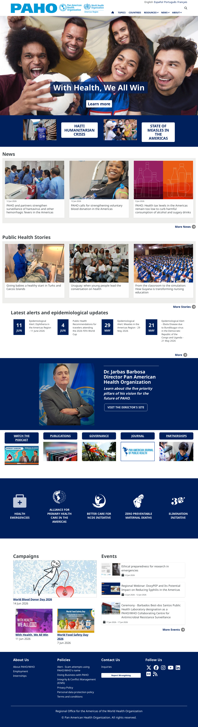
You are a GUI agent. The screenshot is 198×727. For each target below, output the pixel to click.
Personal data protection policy (75, 691)
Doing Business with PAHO (73, 674)
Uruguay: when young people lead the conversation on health (96, 287)
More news (183, 227)
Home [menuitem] (112, 13)
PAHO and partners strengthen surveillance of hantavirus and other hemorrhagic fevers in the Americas (30, 209)
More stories (182, 307)
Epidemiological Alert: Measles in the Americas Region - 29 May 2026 (128, 325)
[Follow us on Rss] (155, 674)
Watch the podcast (22, 437)
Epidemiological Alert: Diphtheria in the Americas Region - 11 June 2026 (40, 325)
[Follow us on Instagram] (163, 668)
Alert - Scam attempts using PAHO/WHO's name (73, 667)
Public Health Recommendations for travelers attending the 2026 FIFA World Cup (84, 327)
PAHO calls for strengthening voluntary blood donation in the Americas (96, 207)
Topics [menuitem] (122, 12)
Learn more (99, 104)
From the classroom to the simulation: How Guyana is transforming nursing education (160, 289)
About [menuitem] (176, 12)
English (148, 2)
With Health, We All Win (31, 634)
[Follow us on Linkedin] (178, 668)
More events (171, 629)
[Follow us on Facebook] (156, 668)
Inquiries (106, 666)
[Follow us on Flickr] (148, 674)
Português (170, 2)
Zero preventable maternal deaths (138, 515)
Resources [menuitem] (150, 12)
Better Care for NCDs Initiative (99, 515)
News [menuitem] (164, 12)
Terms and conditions (70, 696)
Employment (20, 671)
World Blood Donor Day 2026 (32, 599)
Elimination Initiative (178, 515)
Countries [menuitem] (135, 12)
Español (158, 2)
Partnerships (176, 435)
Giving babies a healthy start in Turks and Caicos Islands (33, 287)
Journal (137, 435)
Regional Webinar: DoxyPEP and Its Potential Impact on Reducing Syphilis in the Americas (150, 587)
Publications (60, 435)
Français (182, 2)
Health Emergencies (20, 515)
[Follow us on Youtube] (170, 668)
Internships (20, 675)
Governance (99, 435)
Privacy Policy (65, 687)
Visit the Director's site (126, 407)
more (178, 355)
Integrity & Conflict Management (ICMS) (76, 680)
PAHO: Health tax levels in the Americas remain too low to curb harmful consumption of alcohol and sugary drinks (163, 209)
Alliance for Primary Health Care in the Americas (59, 515)
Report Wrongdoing (121, 674)
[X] (148, 668)
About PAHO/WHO (24, 666)
